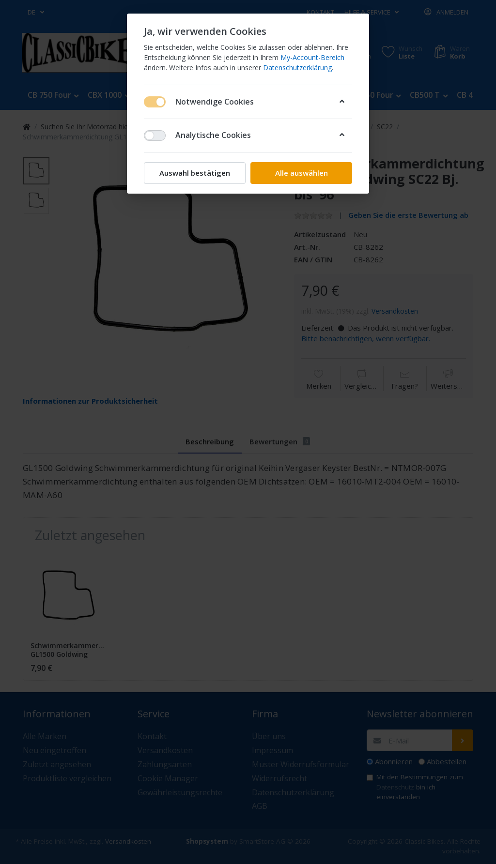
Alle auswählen (301, 173)
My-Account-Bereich (312, 57)
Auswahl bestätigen (194, 173)
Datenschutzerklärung (297, 67)
